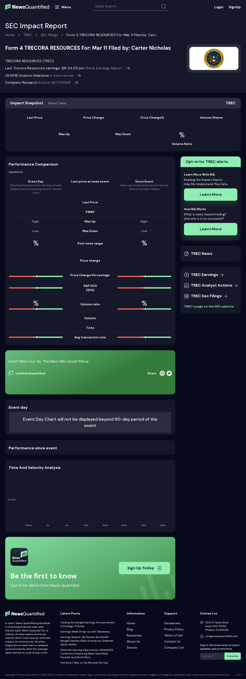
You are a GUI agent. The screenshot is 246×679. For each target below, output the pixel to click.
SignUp (235, 7)
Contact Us (172, 641)
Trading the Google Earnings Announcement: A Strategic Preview (87, 624)
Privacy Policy (174, 629)
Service (132, 647)
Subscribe (233, 655)
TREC (27, 35)
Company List (174, 647)
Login (218, 7)
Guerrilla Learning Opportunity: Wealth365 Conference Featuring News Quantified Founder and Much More (86, 653)
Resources (134, 635)
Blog (130, 629)
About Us (133, 641)
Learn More (211, 194)
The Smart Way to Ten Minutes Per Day (84, 662)
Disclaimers (172, 623)
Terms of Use (173, 635)
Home (10, 35)
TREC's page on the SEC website (209, 306)
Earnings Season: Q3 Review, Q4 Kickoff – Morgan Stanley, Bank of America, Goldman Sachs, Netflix (86, 640)
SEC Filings (49, 35)
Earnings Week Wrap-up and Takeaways (85, 631)
